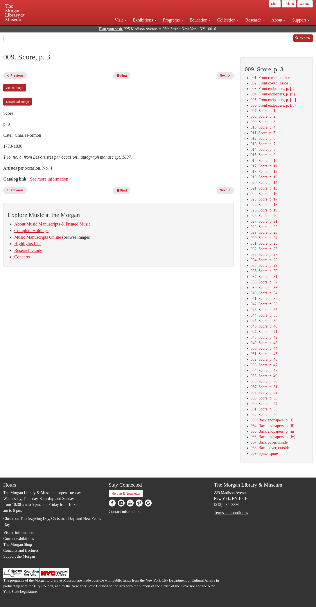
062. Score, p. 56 (264, 414)
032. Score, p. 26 (264, 249)
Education (200, 20)
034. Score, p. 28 (264, 260)
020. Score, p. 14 (264, 182)
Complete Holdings (31, 230)
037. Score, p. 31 (264, 276)
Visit (120, 20)
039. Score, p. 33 (264, 287)
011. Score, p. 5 (263, 133)
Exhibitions (144, 20)
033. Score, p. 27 (264, 254)
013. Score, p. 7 (263, 144)
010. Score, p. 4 (263, 127)
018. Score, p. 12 (264, 171)
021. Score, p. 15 (264, 188)
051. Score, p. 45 (264, 354)
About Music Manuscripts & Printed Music (52, 224)
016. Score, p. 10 (264, 160)
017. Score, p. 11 (264, 166)
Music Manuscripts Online (37, 237)
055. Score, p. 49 (264, 376)
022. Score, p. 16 (264, 194)
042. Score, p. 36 (264, 304)
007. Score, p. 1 (263, 111)
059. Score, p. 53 (264, 398)
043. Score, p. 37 (264, 310)
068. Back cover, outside (270, 448)
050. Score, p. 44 (264, 348)
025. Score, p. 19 (264, 210)
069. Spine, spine (264, 453)
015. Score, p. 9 (263, 155)
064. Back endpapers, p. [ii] (272, 426)
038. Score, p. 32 (264, 282)
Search (302, 38)
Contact (305, 3)
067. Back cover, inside (269, 442)
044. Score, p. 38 (264, 315)
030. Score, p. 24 (264, 238)
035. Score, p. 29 (264, 265)
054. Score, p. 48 (264, 370)
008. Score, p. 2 (263, 116)
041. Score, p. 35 (264, 298)
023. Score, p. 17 (264, 199)
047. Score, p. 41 (264, 331)
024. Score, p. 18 (264, 204)
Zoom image (14, 88)
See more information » (51, 179)
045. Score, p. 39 (264, 321)
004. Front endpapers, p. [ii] (273, 94)
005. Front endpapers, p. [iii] (273, 100)
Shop (274, 3)
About (278, 20)
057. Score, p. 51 (264, 387)
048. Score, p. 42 (264, 337)
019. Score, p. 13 (264, 177)
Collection (228, 20)
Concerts (22, 256)
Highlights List (27, 243)
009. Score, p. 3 (263, 122)
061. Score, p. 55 (264, 409)
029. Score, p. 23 (264, 232)
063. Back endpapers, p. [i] (272, 420)
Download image (17, 102)
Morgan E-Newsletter (125, 493)
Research (255, 20)
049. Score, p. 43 (264, 343)
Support (300, 20)
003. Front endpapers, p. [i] (272, 88)
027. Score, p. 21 (264, 221)
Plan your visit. (111, 29)
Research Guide (28, 250)
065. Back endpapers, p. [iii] (273, 431)
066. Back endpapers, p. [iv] (273, 437)
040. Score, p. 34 (264, 293)
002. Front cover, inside (269, 83)
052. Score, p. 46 (264, 359)
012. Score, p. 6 (263, 138)
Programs (173, 20)
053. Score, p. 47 (264, 365)
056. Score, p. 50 (264, 381)
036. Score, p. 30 (264, 271)
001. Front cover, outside (270, 77)
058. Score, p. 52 (264, 392)
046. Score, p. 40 (264, 326)
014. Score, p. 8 (263, 149)
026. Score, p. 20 (264, 215)
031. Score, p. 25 (264, 243)
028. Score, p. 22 (264, 227)
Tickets (289, 3)
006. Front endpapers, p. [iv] (273, 105)
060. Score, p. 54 (264, 403)
